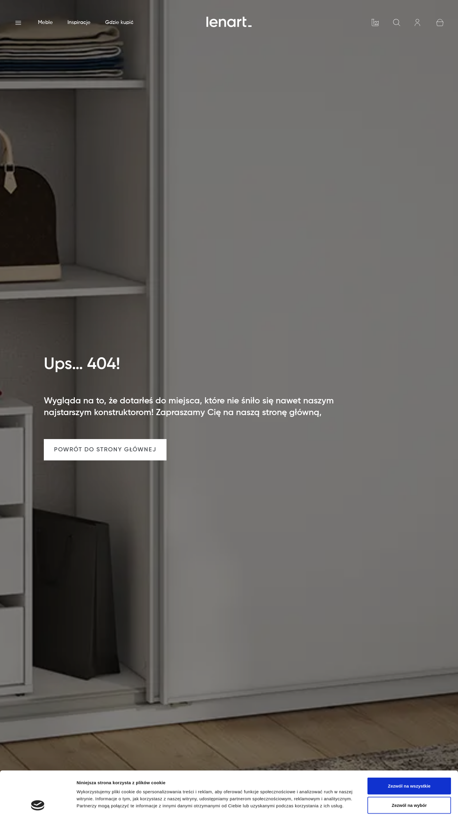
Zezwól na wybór (409, 762)
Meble (45, 22)
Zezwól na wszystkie (409, 742)
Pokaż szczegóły (311, 803)
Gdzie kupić (119, 22)
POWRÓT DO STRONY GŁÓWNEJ (105, 450)
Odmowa (409, 781)
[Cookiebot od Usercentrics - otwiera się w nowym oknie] (37, 803)
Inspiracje (79, 22)
